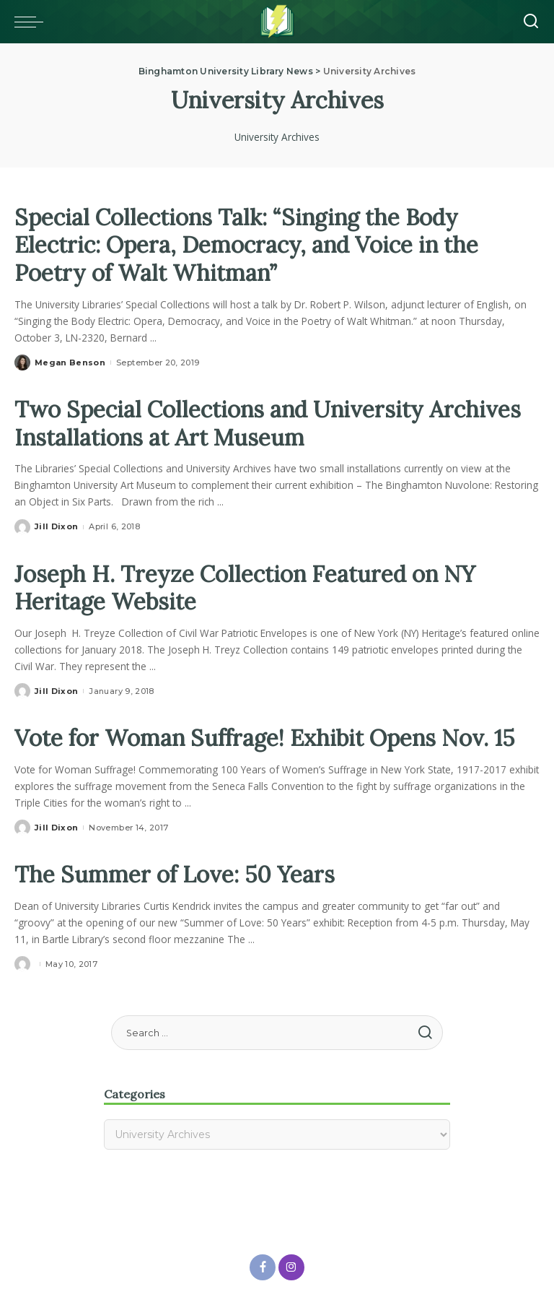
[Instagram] (291, 1266)
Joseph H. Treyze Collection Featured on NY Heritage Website (249, 586)
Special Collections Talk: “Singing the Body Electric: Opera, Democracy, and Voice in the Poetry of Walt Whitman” (252, 244)
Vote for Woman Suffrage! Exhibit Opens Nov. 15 (270, 736)
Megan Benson (70, 362)
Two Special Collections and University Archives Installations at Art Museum (273, 422)
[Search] (531, 21)
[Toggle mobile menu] (32, 21)
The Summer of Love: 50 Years (176, 872)
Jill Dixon (56, 526)
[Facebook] (263, 1266)
